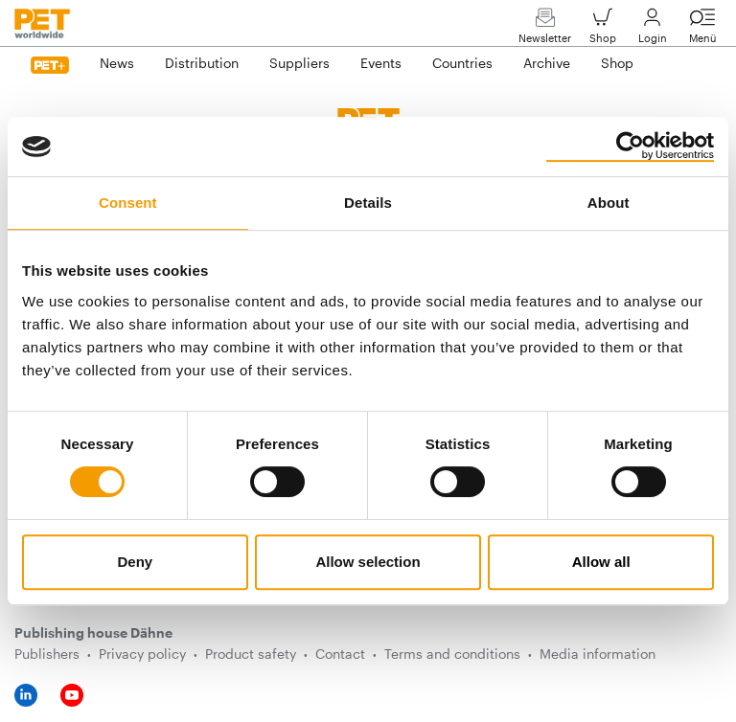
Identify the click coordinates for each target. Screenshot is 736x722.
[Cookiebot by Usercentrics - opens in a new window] (630, 146)
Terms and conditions (452, 653)
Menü (702, 30)
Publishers (47, 653)
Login (652, 30)
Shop (603, 30)
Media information (598, 653)
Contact (340, 653)
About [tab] (608, 202)
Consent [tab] (128, 202)
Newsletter (544, 30)
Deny (134, 561)
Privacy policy (142, 653)
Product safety (250, 653)
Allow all (601, 561)
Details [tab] (368, 202)
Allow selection (367, 561)
